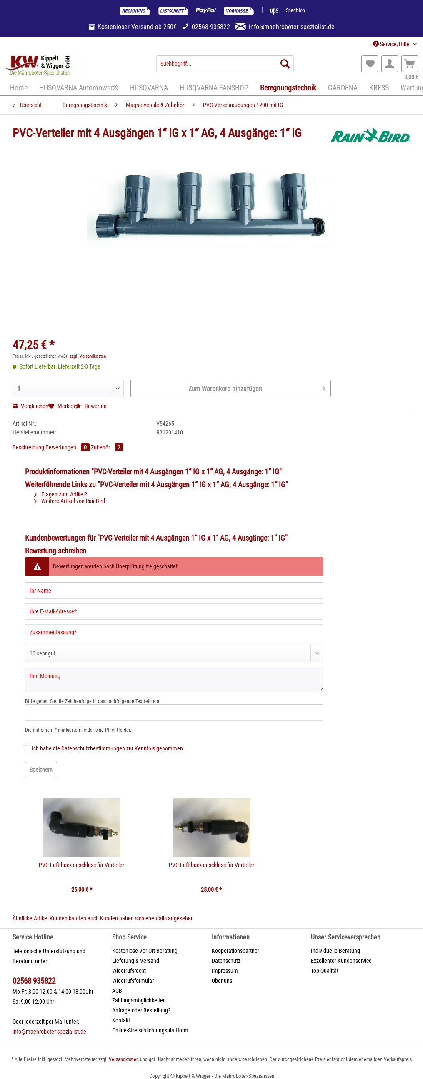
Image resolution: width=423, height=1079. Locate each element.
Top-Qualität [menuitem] (324, 970)
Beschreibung (28, 447)
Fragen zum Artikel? (60, 494)
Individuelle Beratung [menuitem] (335, 950)
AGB (117, 990)
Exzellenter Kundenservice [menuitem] (341, 960)
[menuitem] (225, 67)
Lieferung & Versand (135, 960)
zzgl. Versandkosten (88, 356)
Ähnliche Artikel (30, 918)
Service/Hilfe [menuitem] (392, 44)
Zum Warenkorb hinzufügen (256, 387)
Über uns (222, 980)
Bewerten (91, 406)
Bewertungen (68, 447)
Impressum (225, 970)
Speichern (41, 769)
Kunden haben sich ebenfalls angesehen (147, 918)
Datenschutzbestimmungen (93, 748)
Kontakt (121, 1020)
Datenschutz (226, 960)
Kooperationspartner (235, 950)
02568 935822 (34, 981)
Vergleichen (30, 406)
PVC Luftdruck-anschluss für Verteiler (81, 865)
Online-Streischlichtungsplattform (150, 1030)
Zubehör (107, 447)
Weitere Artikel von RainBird (69, 501)
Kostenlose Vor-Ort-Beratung (145, 950)
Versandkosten (124, 1059)
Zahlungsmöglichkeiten (139, 1000)
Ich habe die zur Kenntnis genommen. (108, 748)
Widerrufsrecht (129, 970)
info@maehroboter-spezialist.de (49, 1031)
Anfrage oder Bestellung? (141, 1010)
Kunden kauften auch (74, 918)
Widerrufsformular (133, 980)
